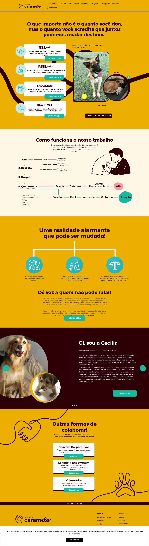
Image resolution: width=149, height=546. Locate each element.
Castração (121, 514)
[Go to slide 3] (76, 405)
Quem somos (52, 8)
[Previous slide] (6, 368)
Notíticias (121, 520)
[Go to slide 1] (72, 405)
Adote (76, 4)
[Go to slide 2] (74, 405)
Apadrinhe (85, 4)
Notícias (115, 4)
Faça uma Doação (54, 4)
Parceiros (67, 4)
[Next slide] (143, 368)
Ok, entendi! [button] (74, 539)
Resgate (121, 517)
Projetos (95, 4)
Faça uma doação (104, 517)
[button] (74, 456)
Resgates (106, 4)
